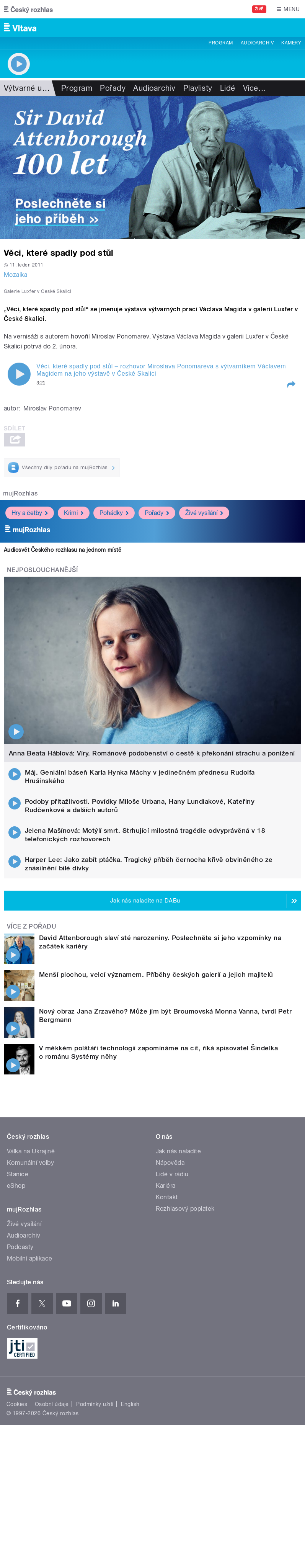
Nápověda (170, 1162)
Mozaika (15, 274)
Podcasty (20, 1247)
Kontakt (167, 1197)
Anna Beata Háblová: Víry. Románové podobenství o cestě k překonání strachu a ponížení (152, 753)
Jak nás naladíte (178, 1151)
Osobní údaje (52, 1404)
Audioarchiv (257, 43)
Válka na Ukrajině (31, 1151)
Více (254, 88)
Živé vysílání (204, 513)
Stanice (17, 1174)
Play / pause (19, 374)
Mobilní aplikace (29, 1258)
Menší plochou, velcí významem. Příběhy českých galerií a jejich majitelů (156, 974)
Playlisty (197, 88)
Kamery (291, 43)
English (130, 1404)
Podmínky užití (95, 1404)
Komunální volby (30, 1162)
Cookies (17, 1404)
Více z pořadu (31, 926)
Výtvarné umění (31, 88)
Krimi (73, 513)
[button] (291, 385)
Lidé (227, 88)
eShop (16, 1185)
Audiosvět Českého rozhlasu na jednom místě (62, 550)
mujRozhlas (20, 493)
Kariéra (166, 1185)
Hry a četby (29, 513)
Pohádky (114, 513)
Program (221, 43)
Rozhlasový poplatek (185, 1208)
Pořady (113, 88)
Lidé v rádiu (172, 1174)
